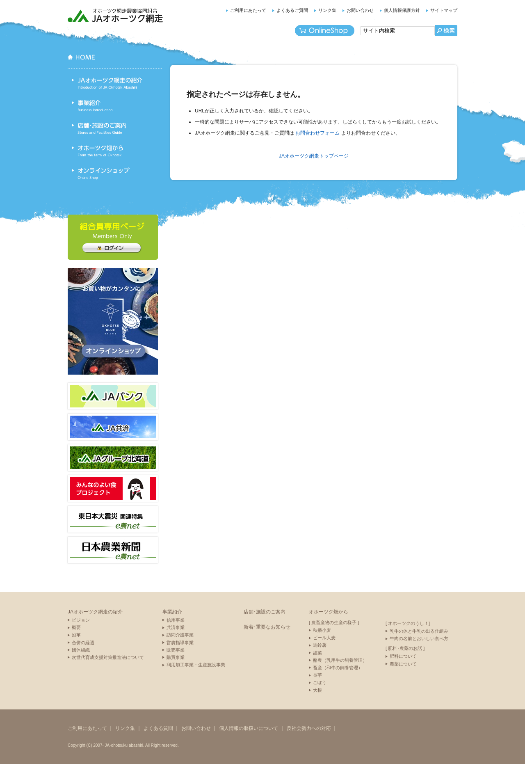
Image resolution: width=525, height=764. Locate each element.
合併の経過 (83, 642)
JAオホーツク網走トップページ (314, 156)
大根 (317, 690)
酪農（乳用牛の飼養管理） (340, 660)
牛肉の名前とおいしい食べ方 (419, 638)
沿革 (76, 634)
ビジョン (81, 620)
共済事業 (176, 627)
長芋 (317, 675)
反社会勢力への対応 (309, 728)
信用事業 (176, 620)
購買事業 (176, 657)
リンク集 (327, 10)
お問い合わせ (360, 10)
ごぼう (319, 682)
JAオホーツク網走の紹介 (115, 83)
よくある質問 (158, 728)
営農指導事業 (180, 642)
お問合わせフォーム (317, 133)
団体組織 (81, 649)
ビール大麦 (324, 637)
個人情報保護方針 (402, 10)
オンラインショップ (324, 30)
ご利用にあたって (248, 10)
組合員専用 (112, 248)
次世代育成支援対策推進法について (108, 657)
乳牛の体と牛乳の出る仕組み (419, 631)
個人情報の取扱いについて (248, 728)
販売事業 (176, 649)
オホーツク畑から (115, 151)
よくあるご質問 (292, 10)
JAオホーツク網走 (116, 15)
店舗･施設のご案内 (115, 128)
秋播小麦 (322, 630)
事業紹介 (115, 106)
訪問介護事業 (180, 634)
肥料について (403, 656)
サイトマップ (443, 10)
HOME (115, 63)
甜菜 (317, 652)
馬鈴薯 (319, 645)
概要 (76, 627)
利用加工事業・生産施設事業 (196, 664)
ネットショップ (113, 321)
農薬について (403, 663)
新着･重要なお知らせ (267, 627)
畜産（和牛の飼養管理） (338, 667)
